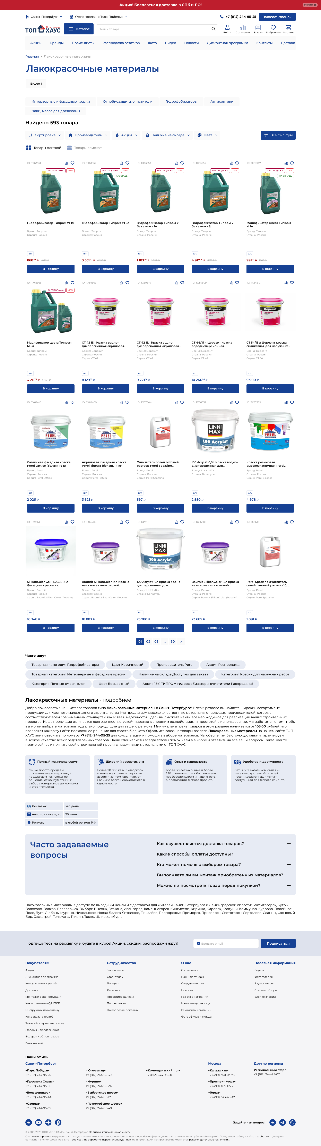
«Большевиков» (37, 1092)
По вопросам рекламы (122, 1010)
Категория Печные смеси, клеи (59, 684)
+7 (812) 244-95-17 (98, 1097)
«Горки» (214, 1092)
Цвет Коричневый (127, 665)
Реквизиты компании (196, 1010)
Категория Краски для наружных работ (255, 674)
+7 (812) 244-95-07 (267, 1074)
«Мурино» (94, 1081)
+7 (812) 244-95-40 (99, 1108)
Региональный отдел (270, 1070)
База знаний (34, 1043)
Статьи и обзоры (265, 990)
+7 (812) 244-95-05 (38, 1086)
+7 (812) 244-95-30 (99, 1075)
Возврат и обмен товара (42, 1036)
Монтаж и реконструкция (43, 996)
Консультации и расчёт (41, 983)
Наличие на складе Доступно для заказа (173, 674)
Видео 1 (36, 83)
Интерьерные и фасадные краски (61, 101)
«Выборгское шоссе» (102, 1092)
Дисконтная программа (227, 43)
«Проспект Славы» (39, 1081)
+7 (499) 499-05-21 (221, 1086)
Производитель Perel (174, 665)
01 (140, 641)
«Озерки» (33, 1103)
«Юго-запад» (96, 1070)
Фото (152, 43)
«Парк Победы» (37, 1070)
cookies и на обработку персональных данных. (101, 1139)
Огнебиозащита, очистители (128, 101)
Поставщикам (116, 1003)
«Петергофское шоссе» (104, 1103)
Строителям (115, 976)
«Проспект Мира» (222, 1081)
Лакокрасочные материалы (68, 56)
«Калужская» (218, 1070)
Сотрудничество (192, 983)
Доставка (31, 990)
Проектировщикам (120, 996)
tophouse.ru (264, 1136)
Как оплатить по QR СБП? (42, 1003)
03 (156, 641)
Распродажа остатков (121, 43)
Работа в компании (194, 996)
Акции (36, 43)
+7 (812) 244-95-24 (99, 1086)
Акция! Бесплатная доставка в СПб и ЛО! (160, 5)
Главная (32, 56)
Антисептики (221, 101)
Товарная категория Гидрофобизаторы (65, 665)
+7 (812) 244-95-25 (38, 1075)
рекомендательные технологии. (209, 1139)
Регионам (114, 990)
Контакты (264, 43)
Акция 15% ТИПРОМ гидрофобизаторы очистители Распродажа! (197, 684)
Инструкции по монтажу (42, 1010)
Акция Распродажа (223, 665)
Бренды (57, 43)
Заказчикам (115, 970)
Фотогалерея (263, 976)
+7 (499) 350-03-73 (221, 1075)
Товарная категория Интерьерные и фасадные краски (78, 674)
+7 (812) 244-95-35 (38, 1108)
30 (173, 641)
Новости (191, 43)
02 (148, 641)
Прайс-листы (83, 43)
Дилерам (113, 983)
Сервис (259, 970)
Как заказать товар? (39, 1016)
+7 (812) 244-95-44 (38, 1097)
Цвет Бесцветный (114, 684)
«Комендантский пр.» (163, 1070)
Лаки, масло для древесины (56, 111)
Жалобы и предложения (42, 1029)
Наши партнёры (192, 976)
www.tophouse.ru (43, 1136)
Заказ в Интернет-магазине (44, 1023)
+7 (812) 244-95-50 (159, 1075)
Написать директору (195, 1003)
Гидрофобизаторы (181, 101)
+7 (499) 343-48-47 (221, 1097)
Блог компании (265, 996)
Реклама (310, 5)
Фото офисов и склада (196, 1016)
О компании (189, 970)
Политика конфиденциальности (109, 1132)
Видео (170, 43)
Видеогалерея (264, 983)
